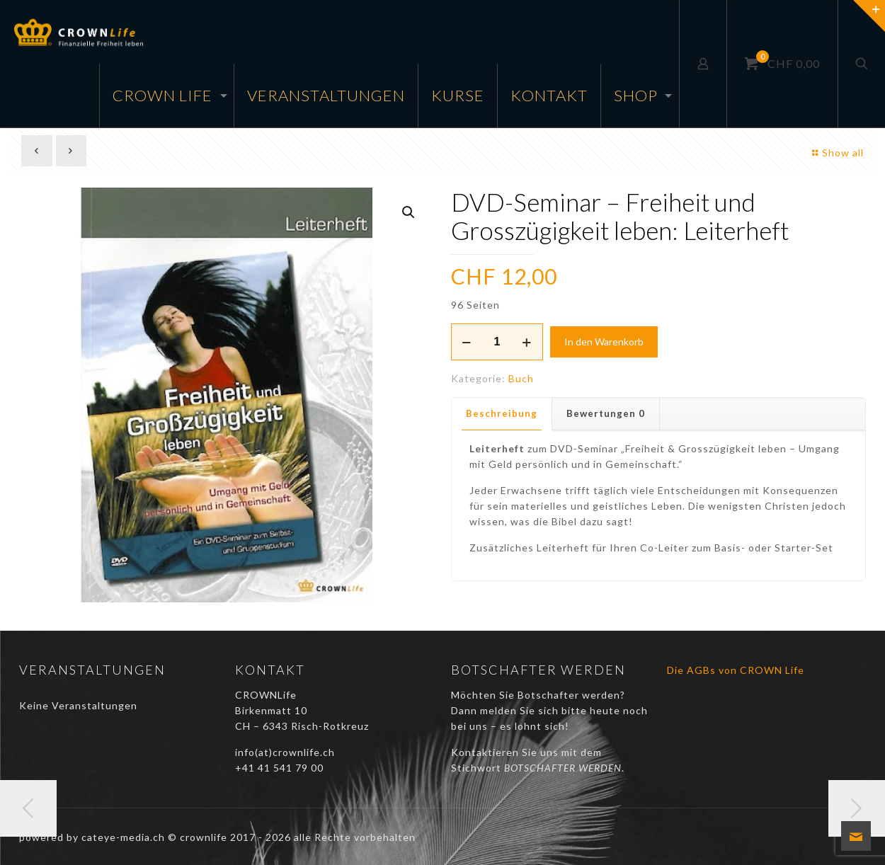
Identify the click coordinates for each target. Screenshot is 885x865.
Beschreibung (501, 413)
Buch (521, 378)
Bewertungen (605, 413)
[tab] (502, 414)
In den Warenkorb (604, 342)
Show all (836, 153)
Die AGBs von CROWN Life (735, 670)
